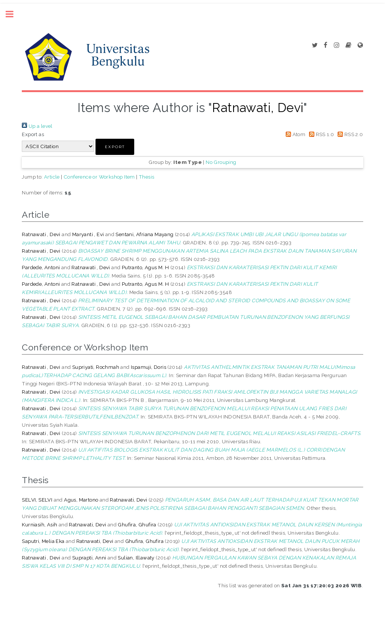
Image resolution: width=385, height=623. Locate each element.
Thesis (146, 177)
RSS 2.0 (349, 134)
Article (52, 177)
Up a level (37, 126)
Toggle (13, 14)
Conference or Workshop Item (99, 177)
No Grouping (221, 162)
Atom (294, 134)
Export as (33, 134)
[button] (114, 147)
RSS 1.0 (320, 134)
